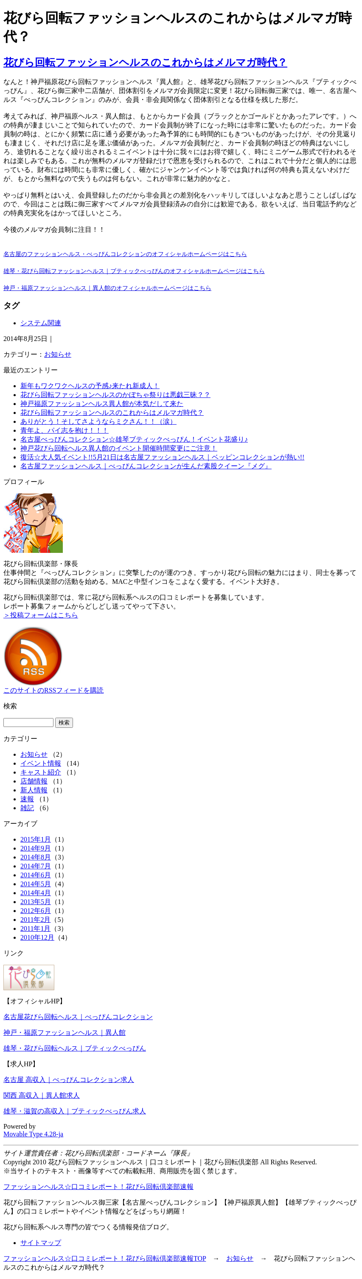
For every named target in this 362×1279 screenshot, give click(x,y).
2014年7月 (35, 866)
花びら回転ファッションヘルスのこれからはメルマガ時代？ (145, 62)
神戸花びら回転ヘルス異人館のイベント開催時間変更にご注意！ (118, 448)
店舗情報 (34, 781)
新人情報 (34, 790)
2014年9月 (35, 848)
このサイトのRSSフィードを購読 (53, 690)
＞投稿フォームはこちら (40, 615)
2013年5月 (35, 901)
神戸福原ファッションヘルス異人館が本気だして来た (101, 403)
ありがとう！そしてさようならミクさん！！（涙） (98, 421)
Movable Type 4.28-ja (33, 1134)
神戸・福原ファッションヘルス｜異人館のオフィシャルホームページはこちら (107, 288)
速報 (27, 799)
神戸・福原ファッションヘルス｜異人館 (64, 1032)
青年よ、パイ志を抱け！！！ (64, 430)
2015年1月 (35, 839)
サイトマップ (40, 1242)
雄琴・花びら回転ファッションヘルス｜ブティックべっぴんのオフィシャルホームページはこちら (134, 271)
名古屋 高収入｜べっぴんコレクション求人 (68, 1079)
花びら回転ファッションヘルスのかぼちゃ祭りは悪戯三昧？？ (115, 394)
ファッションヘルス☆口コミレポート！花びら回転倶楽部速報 (98, 1186)
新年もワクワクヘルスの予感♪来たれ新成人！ (90, 385)
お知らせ (57, 354)
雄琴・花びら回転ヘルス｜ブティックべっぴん (74, 1048)
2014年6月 (35, 875)
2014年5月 (35, 883)
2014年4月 (35, 892)
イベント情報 (40, 763)
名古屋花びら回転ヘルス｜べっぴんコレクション (78, 1016)
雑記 (27, 807)
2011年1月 (35, 928)
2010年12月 (37, 937)
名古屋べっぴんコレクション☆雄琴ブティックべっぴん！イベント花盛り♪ (134, 439)
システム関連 (40, 323)
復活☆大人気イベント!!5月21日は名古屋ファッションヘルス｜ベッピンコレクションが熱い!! (162, 457)
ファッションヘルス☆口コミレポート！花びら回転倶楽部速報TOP (104, 1258)
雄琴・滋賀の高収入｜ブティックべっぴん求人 (74, 1111)
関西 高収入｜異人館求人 (41, 1095)
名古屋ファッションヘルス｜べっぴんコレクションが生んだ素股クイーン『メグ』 (146, 466)
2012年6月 (35, 910)
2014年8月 (35, 857)
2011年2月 (35, 919)
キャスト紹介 (40, 772)
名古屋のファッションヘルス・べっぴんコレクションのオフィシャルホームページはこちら (125, 254)
